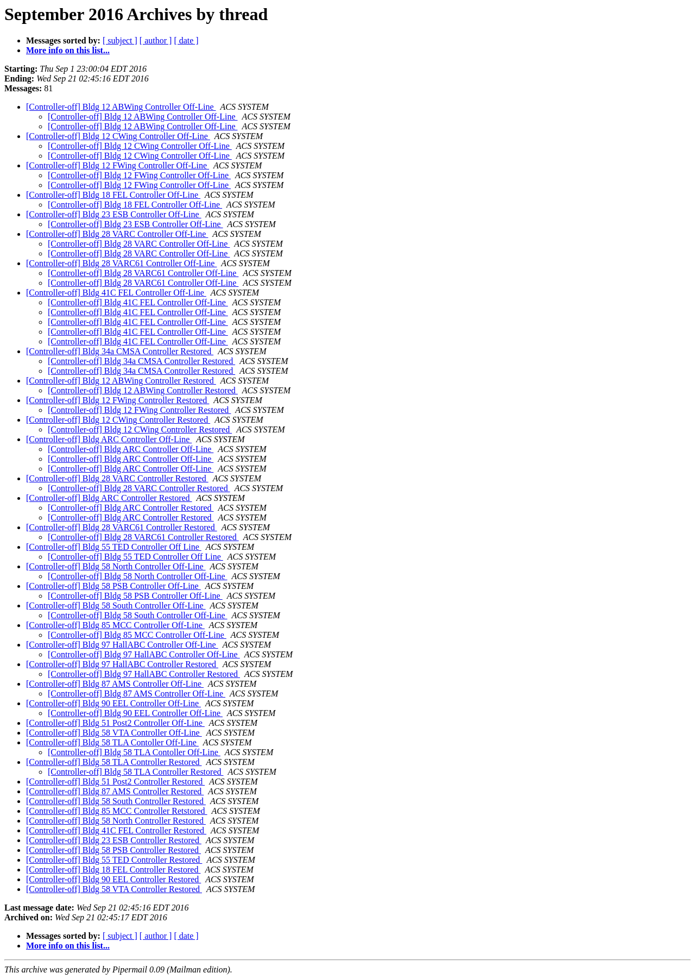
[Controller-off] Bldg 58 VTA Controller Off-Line (114, 732)
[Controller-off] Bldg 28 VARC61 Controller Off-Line (121, 263)
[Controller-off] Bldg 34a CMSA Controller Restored (119, 351)
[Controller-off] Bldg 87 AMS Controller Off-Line (115, 683)
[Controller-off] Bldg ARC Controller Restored (109, 498)
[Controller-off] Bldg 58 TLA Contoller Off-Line (112, 742)
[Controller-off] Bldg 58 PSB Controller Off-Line (113, 586)
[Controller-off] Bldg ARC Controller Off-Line (109, 439)
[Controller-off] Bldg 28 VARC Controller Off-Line (117, 234)
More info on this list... (68, 50)
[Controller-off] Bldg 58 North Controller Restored (116, 820)
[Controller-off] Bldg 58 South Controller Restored (116, 801)
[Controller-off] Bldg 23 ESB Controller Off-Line (113, 214)
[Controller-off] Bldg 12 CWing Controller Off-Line (118, 136)
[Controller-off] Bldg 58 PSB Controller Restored (113, 850)
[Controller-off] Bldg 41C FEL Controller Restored (116, 830)
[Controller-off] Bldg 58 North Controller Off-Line (116, 566)
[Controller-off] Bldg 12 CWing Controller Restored (118, 419)
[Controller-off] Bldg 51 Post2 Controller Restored (115, 781)
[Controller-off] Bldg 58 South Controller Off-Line (116, 605)
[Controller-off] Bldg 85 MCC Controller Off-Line (115, 625)
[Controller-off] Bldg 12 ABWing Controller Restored (121, 380)
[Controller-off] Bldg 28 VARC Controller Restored (117, 478)
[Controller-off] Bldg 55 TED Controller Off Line (113, 546)
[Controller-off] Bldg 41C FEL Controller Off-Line (116, 292)
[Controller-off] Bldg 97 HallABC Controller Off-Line (122, 644)
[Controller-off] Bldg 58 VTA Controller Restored (114, 889)
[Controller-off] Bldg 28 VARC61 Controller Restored (121, 527)
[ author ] (156, 40)
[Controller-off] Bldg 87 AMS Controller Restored (115, 791)
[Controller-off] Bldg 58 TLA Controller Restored (113, 762)
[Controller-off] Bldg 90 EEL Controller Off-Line (113, 703)
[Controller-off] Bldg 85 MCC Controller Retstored (116, 810)
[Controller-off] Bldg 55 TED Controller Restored (114, 859)
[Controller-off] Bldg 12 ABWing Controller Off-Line (121, 106)
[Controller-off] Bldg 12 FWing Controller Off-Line (117, 165)
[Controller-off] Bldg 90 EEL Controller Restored (113, 879)
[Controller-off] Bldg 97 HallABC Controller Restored (122, 664)
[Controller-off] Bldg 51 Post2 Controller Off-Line (115, 722)
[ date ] (186, 40)
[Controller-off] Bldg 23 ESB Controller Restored (113, 840)
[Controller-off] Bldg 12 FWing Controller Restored (117, 400)
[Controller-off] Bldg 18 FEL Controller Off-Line (113, 194)
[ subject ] (120, 40)
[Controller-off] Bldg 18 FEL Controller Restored (113, 869)
